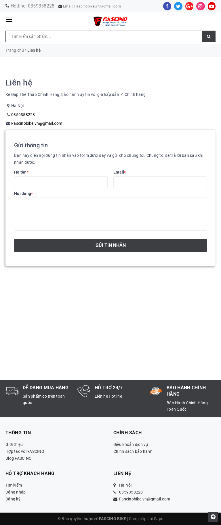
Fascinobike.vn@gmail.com (97, 6)
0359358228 (41, 6)
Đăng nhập (15, 492)
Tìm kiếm (13, 485)
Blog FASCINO (18, 458)
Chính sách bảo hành (133, 451)
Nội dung (23, 193)
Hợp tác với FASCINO (24, 451)
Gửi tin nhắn (111, 245)
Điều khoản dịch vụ (130, 444)
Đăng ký (12, 499)
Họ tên (21, 172)
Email (119, 172)
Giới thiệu (14, 444)
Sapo (158, 518)
